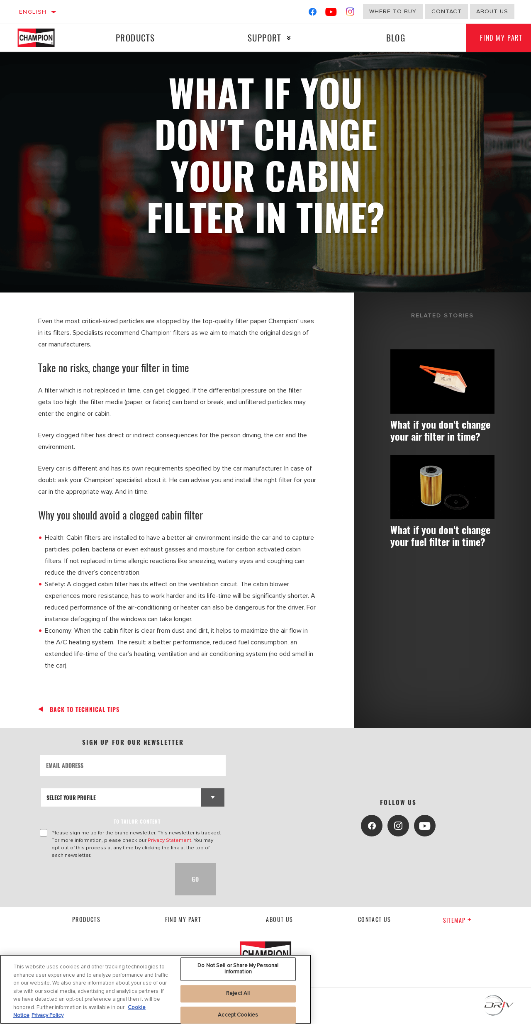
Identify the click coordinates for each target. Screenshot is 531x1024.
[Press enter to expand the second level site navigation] (286, 38)
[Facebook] (312, 13)
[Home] (43, 37)
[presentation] (103, 879)
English (33, 11)
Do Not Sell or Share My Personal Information (237, 968)
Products (134, 37)
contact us (374, 919)
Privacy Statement (169, 840)
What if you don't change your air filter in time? (440, 437)
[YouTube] (331, 13)
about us (492, 11)
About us (279, 919)
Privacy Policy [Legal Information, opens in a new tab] (47, 1015)
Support (262, 37)
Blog (392, 37)
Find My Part (183, 919)
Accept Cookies (238, 1015)
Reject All (238, 993)
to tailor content (137, 821)
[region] (155, 989)
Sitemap (457, 920)
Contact (446, 11)
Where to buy (393, 11)
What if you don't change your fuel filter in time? (437, 555)
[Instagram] (350, 13)
